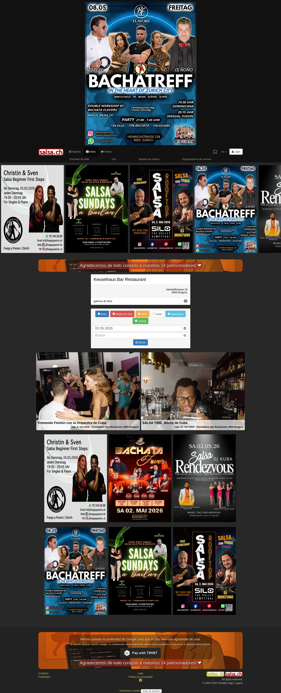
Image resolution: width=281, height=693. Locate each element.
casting (140, 321)
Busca (140, 342)
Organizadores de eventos (196, 159)
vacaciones (175, 314)
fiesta (102, 314)
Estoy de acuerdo (151, 691)
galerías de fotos (140, 301)
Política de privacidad (140, 676)
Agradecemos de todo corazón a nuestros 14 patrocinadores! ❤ (140, 265)
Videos (106, 151)
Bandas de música (149, 159)
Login (236, 151)
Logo (140, 673)
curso (157, 314)
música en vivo (122, 314)
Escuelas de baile (79, 159)
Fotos (91, 151)
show (142, 314)
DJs (114, 159)
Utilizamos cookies (130, 690)
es (224, 151)
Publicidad (44, 676)
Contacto (43, 673)
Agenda (74, 151)
